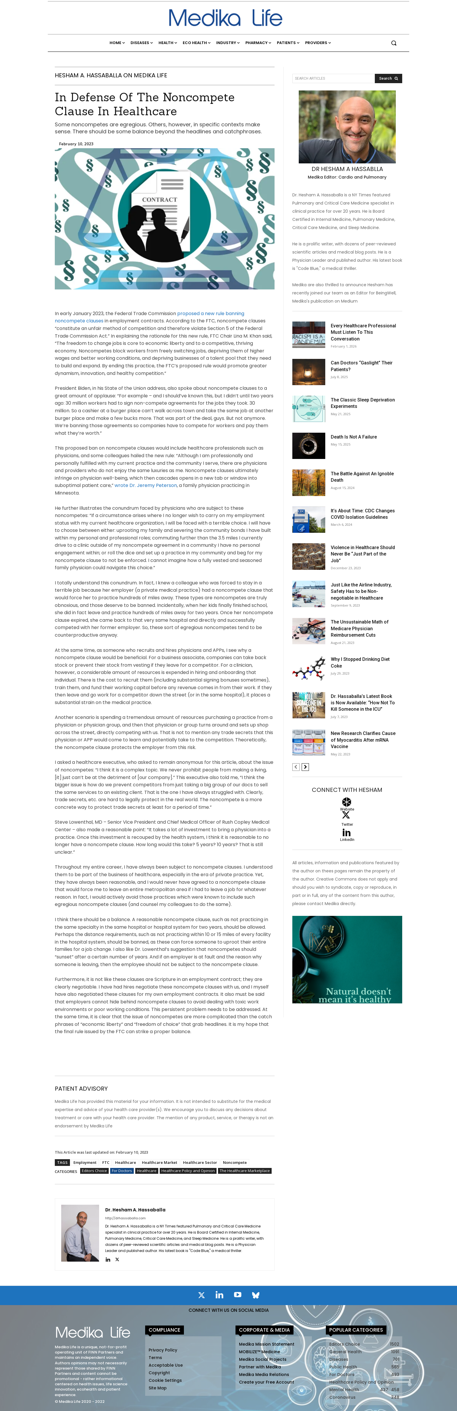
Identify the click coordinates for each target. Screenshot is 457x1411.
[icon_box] (347, 842)
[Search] (388, 78)
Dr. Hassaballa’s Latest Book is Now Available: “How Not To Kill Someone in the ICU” (363, 703)
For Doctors (122, 1171)
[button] (393, 42)
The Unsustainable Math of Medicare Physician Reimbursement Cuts (360, 628)
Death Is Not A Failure (354, 437)
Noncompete (235, 1162)
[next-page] (305, 767)
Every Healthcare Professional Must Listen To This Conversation (363, 332)
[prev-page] (296, 767)
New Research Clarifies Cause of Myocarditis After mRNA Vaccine (363, 740)
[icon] (201, 1296)
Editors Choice (94, 1171)
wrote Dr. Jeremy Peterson (146, 485)
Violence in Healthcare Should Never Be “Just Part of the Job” (363, 554)
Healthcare (125, 1162)
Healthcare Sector (200, 1162)
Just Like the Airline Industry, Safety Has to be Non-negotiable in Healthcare (361, 591)
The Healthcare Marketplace (245, 1171)
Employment (84, 1162)
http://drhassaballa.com (125, 1218)
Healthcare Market (159, 1162)
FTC (105, 1162)
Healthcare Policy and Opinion (188, 1171)
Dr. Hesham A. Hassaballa (135, 1210)
